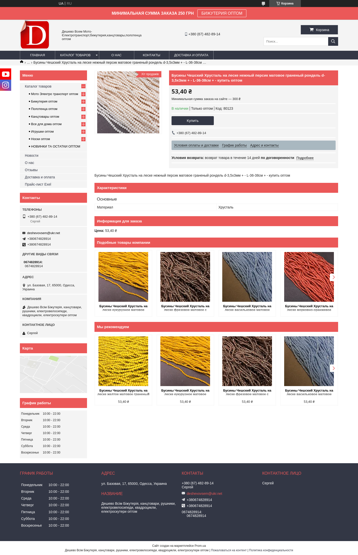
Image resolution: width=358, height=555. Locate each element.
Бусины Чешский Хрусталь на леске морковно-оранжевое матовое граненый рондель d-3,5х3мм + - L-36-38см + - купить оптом (309, 308)
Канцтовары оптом (45, 116)
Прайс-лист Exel (38, 184)
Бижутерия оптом (44, 101)
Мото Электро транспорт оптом (54, 94)
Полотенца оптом (44, 109)
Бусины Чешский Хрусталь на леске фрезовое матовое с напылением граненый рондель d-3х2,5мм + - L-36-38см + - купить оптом (185, 308)
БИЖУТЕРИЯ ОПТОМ (221, 13)
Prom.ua (200, 546)
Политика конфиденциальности (271, 550)
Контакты (151, 55)
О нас (116, 55)
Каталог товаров (75, 55)
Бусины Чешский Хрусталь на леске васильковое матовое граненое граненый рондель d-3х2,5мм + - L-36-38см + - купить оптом (247, 308)
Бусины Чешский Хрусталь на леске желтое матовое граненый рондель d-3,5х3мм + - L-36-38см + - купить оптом (123, 393)
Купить (192, 120)
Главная (37, 55)
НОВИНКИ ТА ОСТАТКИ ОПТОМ (55, 146)
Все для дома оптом (46, 124)
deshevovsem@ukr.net (43, 233)
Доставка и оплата (191, 55)
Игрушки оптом (42, 131)
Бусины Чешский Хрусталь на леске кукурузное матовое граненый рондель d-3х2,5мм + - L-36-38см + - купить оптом (123, 308)
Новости (31, 155)
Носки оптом (40, 139)
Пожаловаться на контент (229, 550)
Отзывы (31, 170)
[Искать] (333, 41)
